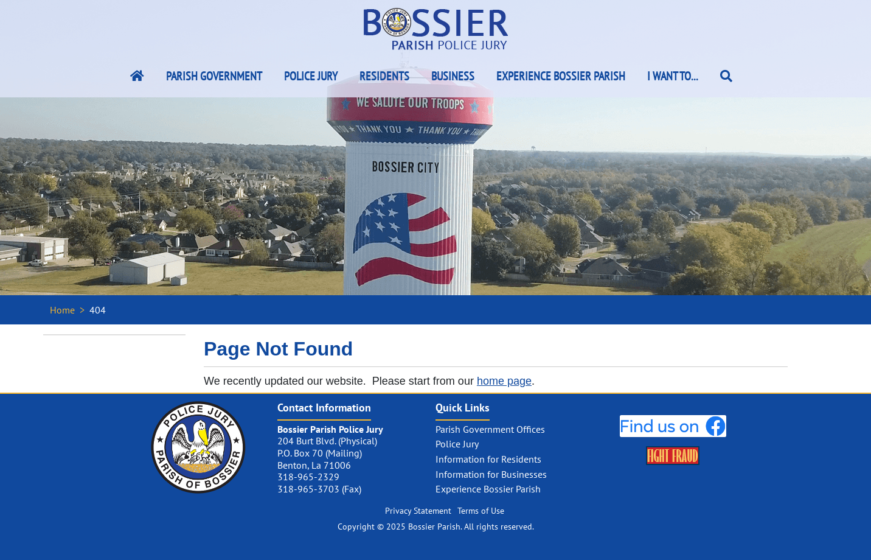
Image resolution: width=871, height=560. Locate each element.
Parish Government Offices (490, 429)
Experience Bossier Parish (560, 76)
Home (62, 310)
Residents (384, 76)
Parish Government (214, 76)
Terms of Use (480, 510)
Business (452, 76)
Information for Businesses (491, 474)
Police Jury (311, 76)
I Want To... (672, 76)
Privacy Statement (418, 510)
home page (504, 381)
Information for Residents (488, 459)
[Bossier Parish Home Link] (137, 76)
